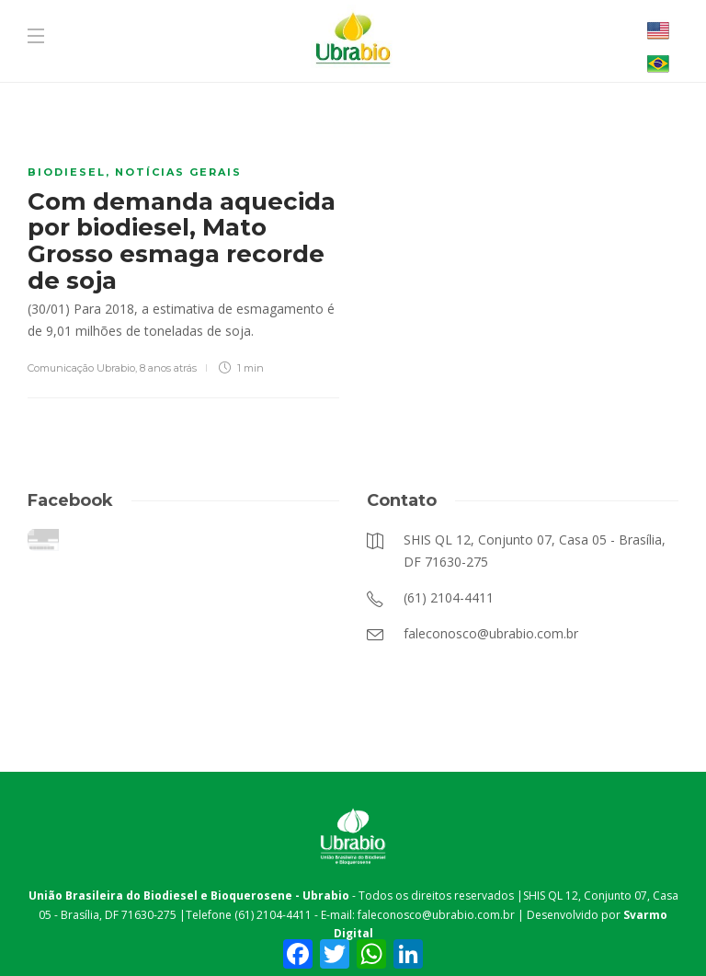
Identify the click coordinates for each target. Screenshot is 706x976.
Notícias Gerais (178, 172)
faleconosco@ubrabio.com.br (436, 915)
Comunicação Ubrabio (81, 368)
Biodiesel (67, 172)
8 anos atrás (168, 368)
